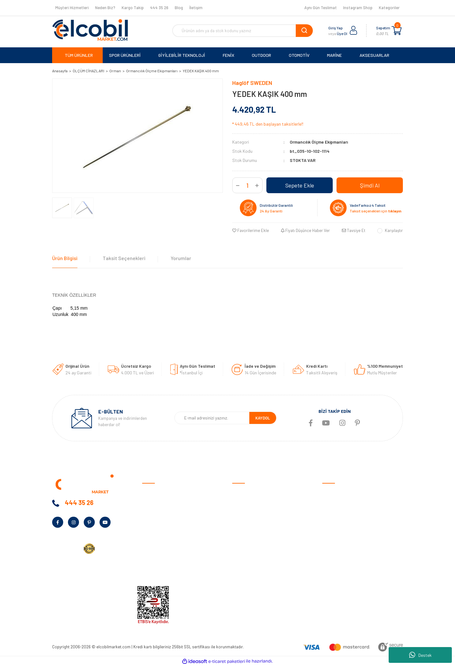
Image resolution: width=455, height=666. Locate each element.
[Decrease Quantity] (238, 185)
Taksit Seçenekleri (124, 258)
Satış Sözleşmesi (248, 491)
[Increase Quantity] (257, 185)
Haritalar (331, 540)
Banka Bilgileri (155, 521)
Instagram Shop (358, 7)
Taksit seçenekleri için (375, 211)
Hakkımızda (153, 501)
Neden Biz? (105, 7)
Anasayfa (151, 491)
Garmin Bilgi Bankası (251, 560)
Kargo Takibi (244, 570)
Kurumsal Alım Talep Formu (168, 550)
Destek (420, 654)
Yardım (148, 560)
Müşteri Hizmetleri (72, 7)
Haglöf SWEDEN (252, 82)
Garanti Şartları (247, 521)
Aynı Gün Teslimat (320, 7)
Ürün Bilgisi (64, 258)
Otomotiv (331, 491)
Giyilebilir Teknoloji (339, 511)
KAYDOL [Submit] (262, 417)
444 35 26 (159, 7)
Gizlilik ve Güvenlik (249, 511)
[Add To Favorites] (250, 231)
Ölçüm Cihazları (336, 560)
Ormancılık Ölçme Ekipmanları (319, 142)
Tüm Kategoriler (337, 570)
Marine (328, 530)
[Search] (242, 30)
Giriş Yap (335, 28)
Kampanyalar (154, 530)
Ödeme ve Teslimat (250, 501)
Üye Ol (342, 33)
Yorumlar (181, 258)
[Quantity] (247, 185)
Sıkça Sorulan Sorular (253, 550)
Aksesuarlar (333, 550)
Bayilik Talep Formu (160, 540)
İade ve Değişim (247, 530)
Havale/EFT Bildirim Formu (257, 579)
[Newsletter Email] (212, 418)
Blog (179, 7)
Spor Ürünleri (334, 501)
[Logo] (90, 30)
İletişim (196, 7)
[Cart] (396, 30)
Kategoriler (389, 7)
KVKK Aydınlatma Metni (164, 570)
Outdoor (330, 521)
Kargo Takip (133, 7)
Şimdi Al (369, 185)
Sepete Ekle (299, 185)
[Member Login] (353, 30)
